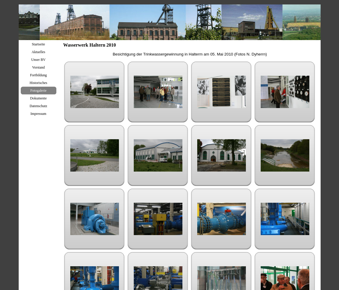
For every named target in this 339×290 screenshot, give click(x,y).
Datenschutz (38, 106)
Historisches (38, 83)
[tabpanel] (190, 54)
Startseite (38, 44)
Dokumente (38, 98)
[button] (94, 92)
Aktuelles (38, 52)
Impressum (38, 114)
